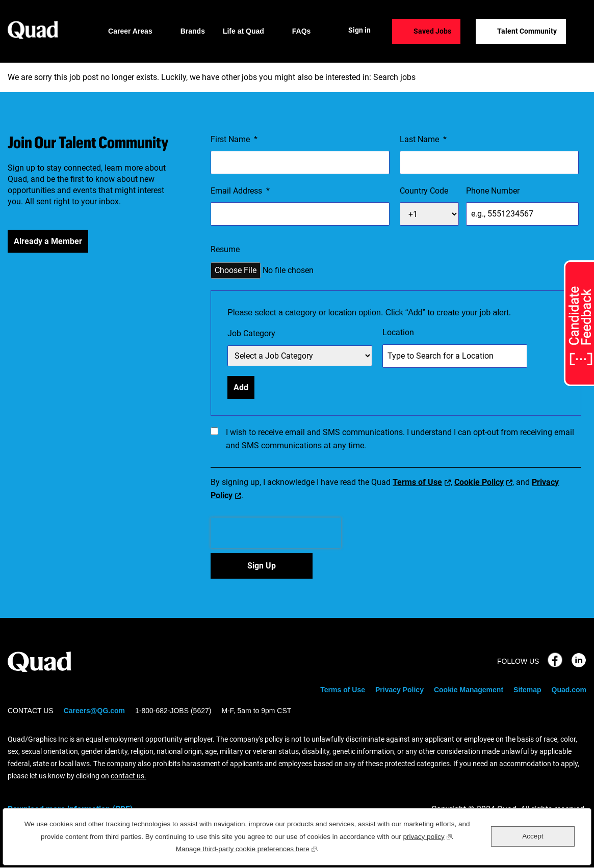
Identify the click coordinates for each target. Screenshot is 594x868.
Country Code (424, 191)
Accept (532, 836)
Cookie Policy (479, 482)
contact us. (128, 776)
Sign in (359, 30)
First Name (234, 139)
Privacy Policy (399, 690)
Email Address (240, 191)
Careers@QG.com (94, 711)
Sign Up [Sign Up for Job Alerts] (261, 566)
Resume (225, 249)
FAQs (301, 31)
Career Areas (130, 31)
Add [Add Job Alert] (241, 387)
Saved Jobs (432, 31)
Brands (192, 31)
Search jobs (394, 77)
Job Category (251, 333)
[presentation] (276, 533)
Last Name (423, 139)
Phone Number (493, 191)
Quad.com (569, 690)
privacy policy (427, 835)
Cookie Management (468, 690)
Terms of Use (417, 482)
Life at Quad (243, 31)
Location (398, 332)
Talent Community (527, 31)
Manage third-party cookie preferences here (246, 848)
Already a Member (48, 241)
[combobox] (454, 356)
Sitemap (527, 690)
